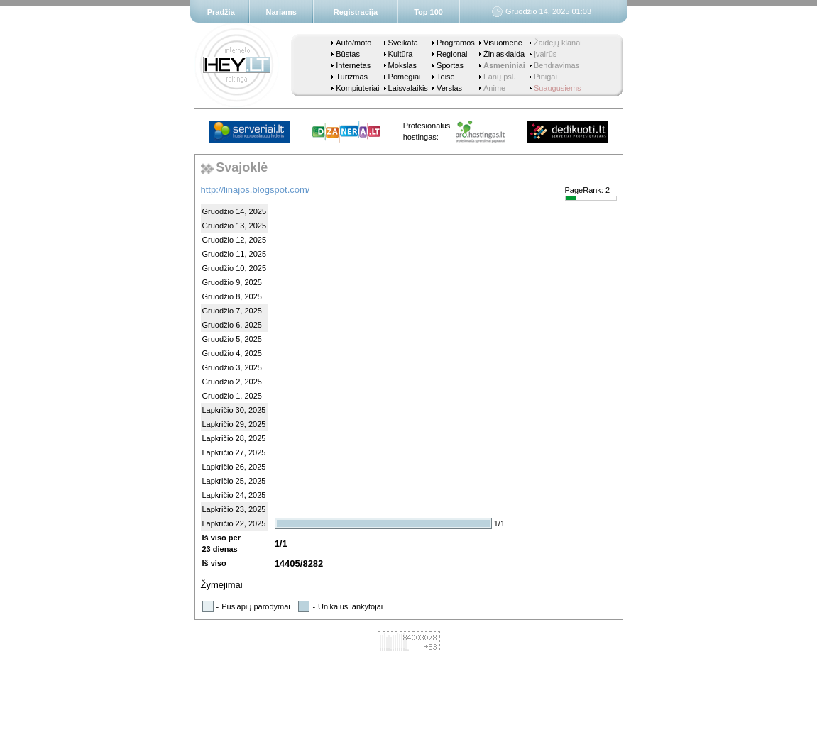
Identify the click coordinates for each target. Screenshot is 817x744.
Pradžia (221, 12)
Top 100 (428, 12)
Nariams (281, 12)
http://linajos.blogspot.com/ (255, 189)
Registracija (356, 12)
